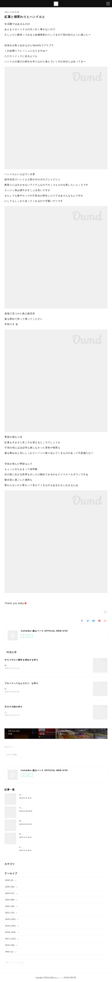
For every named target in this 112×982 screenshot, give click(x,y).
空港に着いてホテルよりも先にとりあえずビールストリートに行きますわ (37, 689)
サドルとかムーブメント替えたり (33, 834)
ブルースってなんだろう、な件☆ (21, 683)
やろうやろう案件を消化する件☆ (21, 660)
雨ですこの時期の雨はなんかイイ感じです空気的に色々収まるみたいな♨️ (37, 665)
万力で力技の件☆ (13, 707)
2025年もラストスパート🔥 (31, 847)
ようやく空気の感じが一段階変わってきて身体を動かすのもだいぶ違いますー (39, 712)
